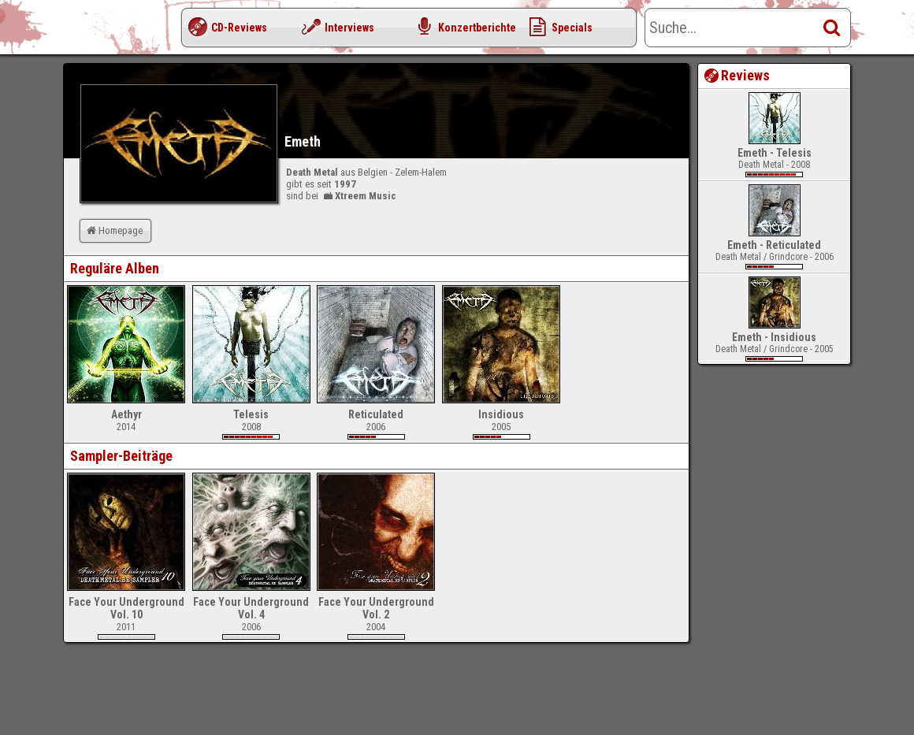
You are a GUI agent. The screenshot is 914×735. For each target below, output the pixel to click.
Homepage (113, 230)
